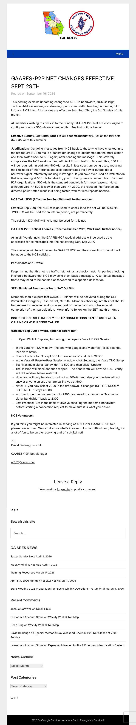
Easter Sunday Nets (22, 556)
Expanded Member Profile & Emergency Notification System (86, 645)
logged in (63, 489)
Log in (14, 510)
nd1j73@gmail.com (23, 462)
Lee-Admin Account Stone (27, 617)
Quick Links (43, 609)
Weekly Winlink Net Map (25, 564)
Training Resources (22, 572)
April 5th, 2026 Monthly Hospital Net (33, 580)
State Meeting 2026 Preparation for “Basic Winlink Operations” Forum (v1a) (57, 588)
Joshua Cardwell (21, 609)
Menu (119, 53)
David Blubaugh (20, 633)
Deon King (17, 625)
